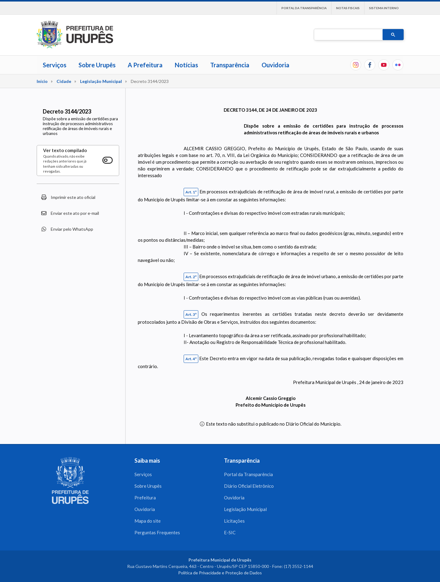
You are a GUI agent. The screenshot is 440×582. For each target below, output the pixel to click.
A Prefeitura (145, 65)
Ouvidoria (275, 65)
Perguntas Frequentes (157, 532)
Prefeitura (145, 497)
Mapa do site (147, 521)
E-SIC (230, 532)
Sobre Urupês (97, 65)
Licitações (234, 521)
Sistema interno (384, 8)
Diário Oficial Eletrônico (249, 486)
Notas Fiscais (348, 8)
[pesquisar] (348, 35)
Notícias (186, 65)
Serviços (54, 65)
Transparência (229, 65)
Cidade (64, 81)
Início (42, 81)
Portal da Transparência (304, 8)
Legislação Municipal (101, 81)
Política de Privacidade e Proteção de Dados (220, 572)
